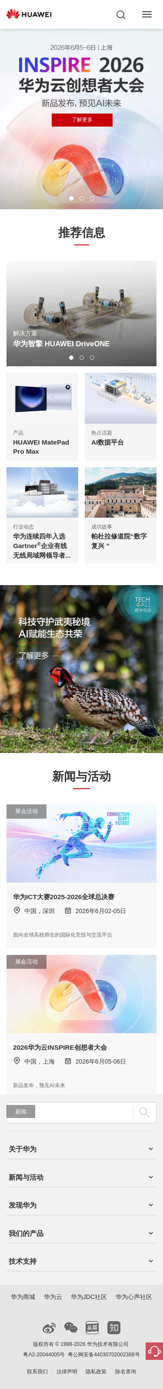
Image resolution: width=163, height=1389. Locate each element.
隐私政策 (96, 1372)
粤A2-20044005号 (44, 1355)
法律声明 (67, 1372)
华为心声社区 (134, 1296)
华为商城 (23, 1296)
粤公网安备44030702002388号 (104, 1355)
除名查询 (125, 1372)
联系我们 (37, 1372)
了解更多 (82, 120)
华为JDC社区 (89, 1296)
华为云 (53, 1296)
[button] (71, 198)
